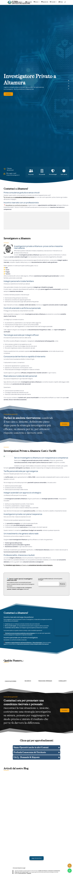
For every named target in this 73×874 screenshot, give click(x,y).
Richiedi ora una (19, 197)
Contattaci (8, 94)
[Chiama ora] (70, 866)
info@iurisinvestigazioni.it (13, 175)
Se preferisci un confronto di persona (16, 205)
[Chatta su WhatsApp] (70, 871)
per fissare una (29, 565)
